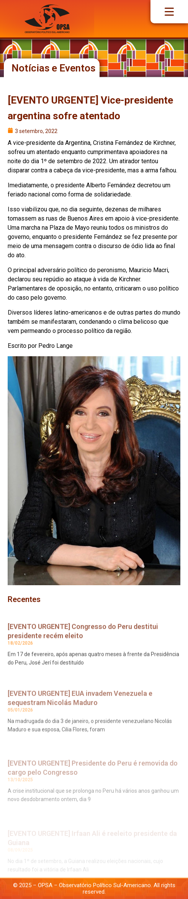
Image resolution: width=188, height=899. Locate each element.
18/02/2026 (20, 653)
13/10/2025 (20, 791)
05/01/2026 (20, 722)
